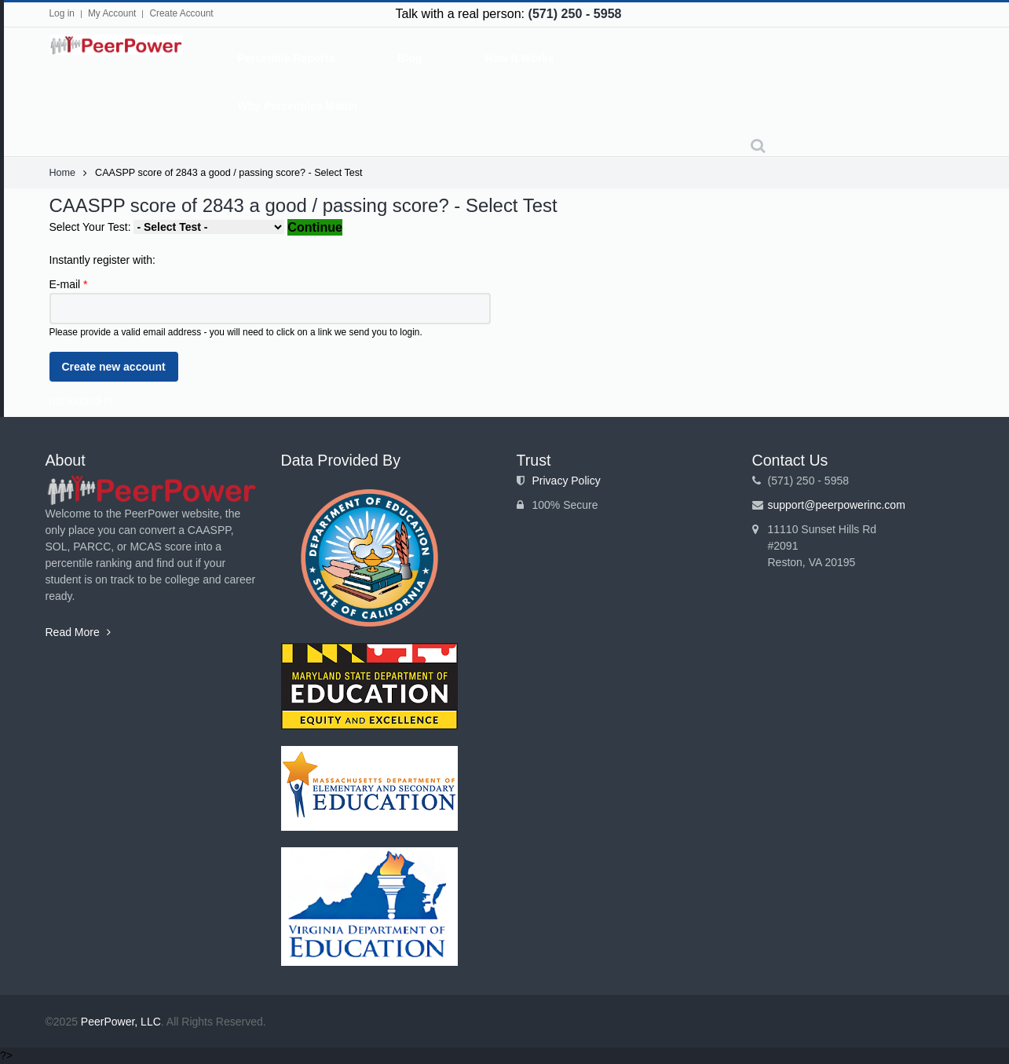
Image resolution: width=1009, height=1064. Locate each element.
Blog (409, 58)
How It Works (519, 58)
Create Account (181, 13)
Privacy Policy (566, 480)
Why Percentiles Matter (298, 106)
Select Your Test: (91, 227)
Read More (78, 632)
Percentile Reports (286, 58)
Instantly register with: (102, 260)
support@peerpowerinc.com (836, 505)
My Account (112, 13)
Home (62, 172)
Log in (62, 13)
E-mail (68, 284)
